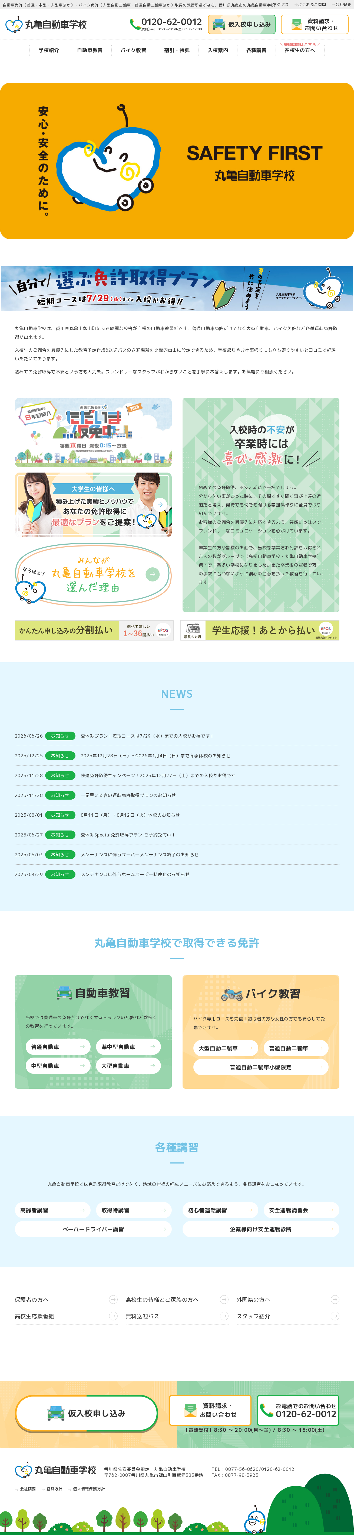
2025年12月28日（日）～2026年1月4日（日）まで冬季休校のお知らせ (156, 756)
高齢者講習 (52, 1210)
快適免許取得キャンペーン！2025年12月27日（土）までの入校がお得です (158, 775)
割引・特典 (177, 50)
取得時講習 (133, 1210)
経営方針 (51, 1489)
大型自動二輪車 (226, 1048)
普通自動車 (58, 1047)
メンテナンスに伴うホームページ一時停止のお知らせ (135, 874)
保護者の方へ (66, 1299)
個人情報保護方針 (86, 1489)
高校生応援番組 (66, 1316)
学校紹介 (49, 50)
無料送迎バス (177, 1316)
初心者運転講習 (220, 1210)
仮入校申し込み (242, 24)
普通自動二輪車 (296, 1048)
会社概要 (341, 5)
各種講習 (256, 50)
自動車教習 (89, 50)
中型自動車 (58, 1065)
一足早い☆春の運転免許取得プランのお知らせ (128, 795)
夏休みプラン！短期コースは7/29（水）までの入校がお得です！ (148, 736)
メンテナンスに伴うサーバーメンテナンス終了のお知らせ (140, 855)
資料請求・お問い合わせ (322, 24)
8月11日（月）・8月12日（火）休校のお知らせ (130, 815)
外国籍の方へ (288, 1299)
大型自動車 (128, 1065)
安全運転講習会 (301, 1210)
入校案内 (218, 50)
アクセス (279, 5)
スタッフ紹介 (288, 1316)
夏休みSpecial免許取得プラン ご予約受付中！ (128, 835)
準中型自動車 (128, 1047)
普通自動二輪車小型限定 (276, 1067)
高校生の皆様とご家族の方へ (177, 1299)
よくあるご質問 (310, 5)
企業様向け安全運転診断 (282, 1229)
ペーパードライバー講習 (114, 1229)
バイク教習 (133, 50)
